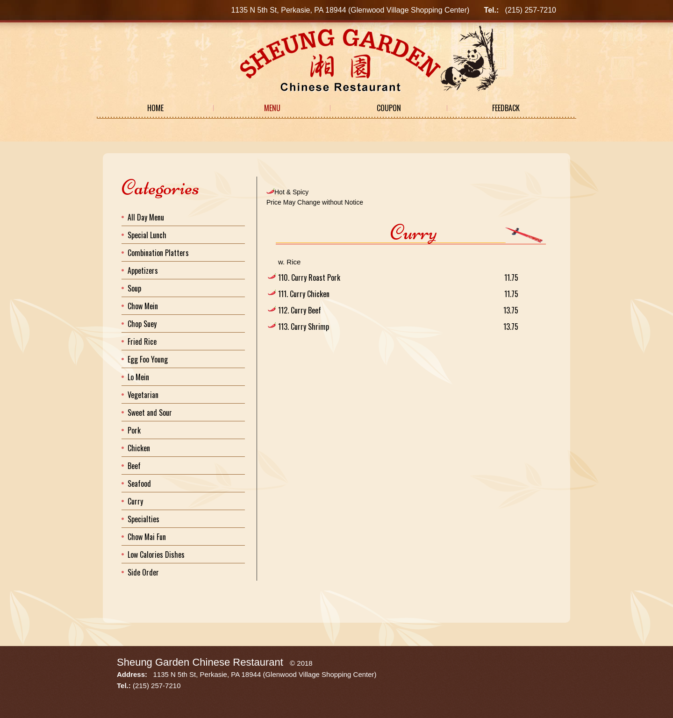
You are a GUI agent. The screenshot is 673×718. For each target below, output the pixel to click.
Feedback (506, 108)
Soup (134, 288)
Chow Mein (143, 306)
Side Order (143, 572)
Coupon (389, 108)
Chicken (139, 448)
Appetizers (143, 270)
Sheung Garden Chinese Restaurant (200, 662)
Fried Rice (142, 341)
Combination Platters (158, 252)
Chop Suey (142, 323)
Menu (272, 108)
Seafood (139, 483)
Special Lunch (147, 235)
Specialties (143, 519)
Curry (135, 501)
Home (155, 108)
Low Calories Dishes (156, 554)
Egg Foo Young (148, 359)
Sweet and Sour (150, 412)
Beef (134, 465)
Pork (134, 430)
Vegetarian (143, 394)
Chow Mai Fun (147, 536)
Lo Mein (138, 377)
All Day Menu (146, 217)
